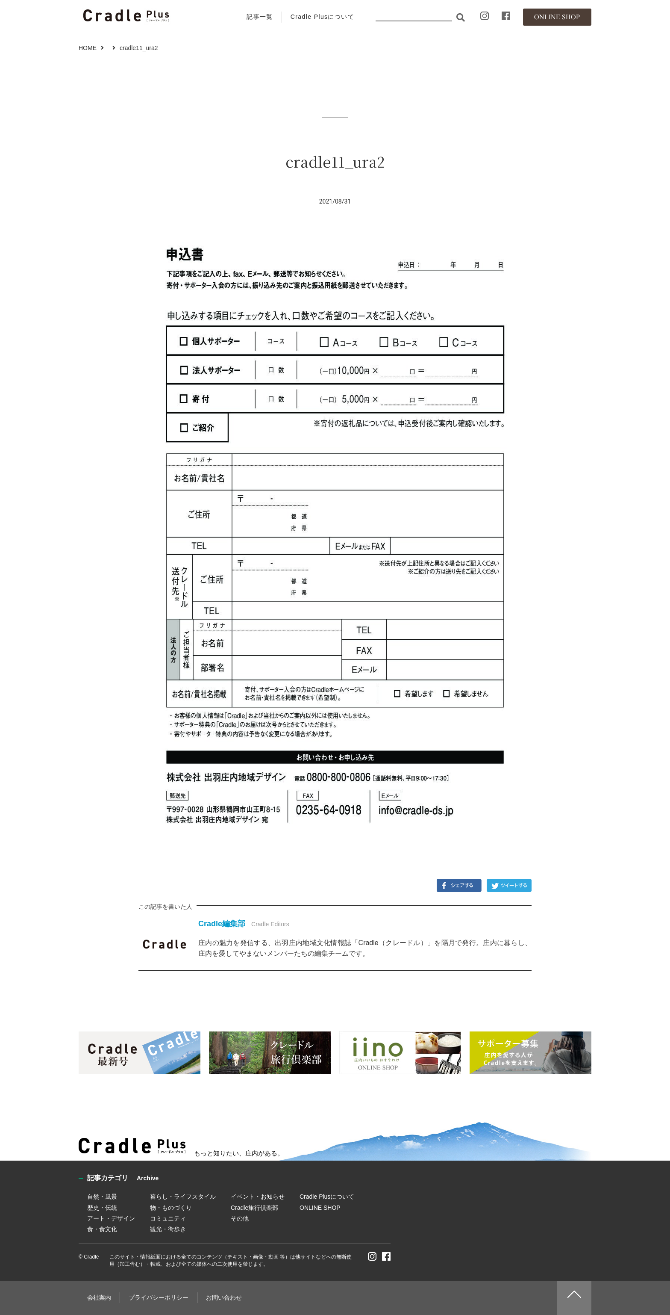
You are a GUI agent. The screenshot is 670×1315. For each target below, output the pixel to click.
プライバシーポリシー (158, 1297)
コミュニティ (168, 1218)
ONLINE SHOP (320, 1207)
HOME (88, 47)
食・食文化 (102, 1229)
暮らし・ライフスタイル (183, 1196)
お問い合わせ (224, 1297)
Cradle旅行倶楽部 (254, 1207)
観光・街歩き (168, 1229)
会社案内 (99, 1297)
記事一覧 (260, 16)
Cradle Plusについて (322, 16)
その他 (240, 1218)
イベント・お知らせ (258, 1196)
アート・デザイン (111, 1218)
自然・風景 (102, 1196)
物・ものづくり (171, 1207)
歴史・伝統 (102, 1207)
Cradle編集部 (221, 923)
